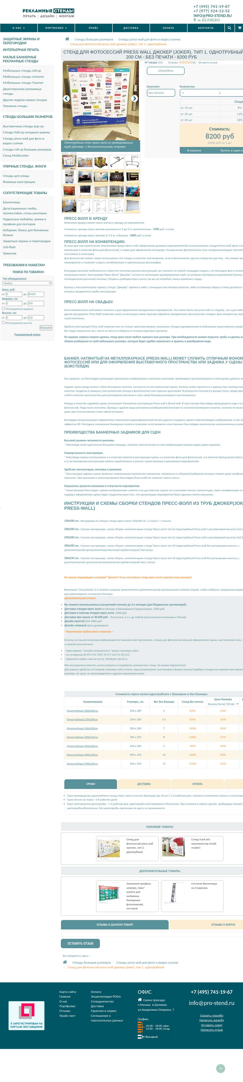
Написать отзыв (212, 1030)
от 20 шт (186, 114)
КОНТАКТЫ (206, 27)
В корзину (194, 150)
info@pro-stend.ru (116, 659)
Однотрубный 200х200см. (82, 710)
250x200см (165, 71)
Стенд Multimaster (16, 155)
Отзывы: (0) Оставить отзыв (192, 62)
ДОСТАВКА (131, 27)
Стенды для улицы (16, 176)
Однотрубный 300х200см (82, 728)
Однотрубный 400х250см (82, 754)
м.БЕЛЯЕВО (207, 20)
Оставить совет (211, 1025)
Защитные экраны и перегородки (26, 241)
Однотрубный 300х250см (82, 737)
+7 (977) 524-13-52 (212, 10)
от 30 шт (186, 120)
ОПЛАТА (168, 27)
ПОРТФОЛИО (56, 27)
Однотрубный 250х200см (82, 719)
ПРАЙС (94, 27)
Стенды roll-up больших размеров (27, 149)
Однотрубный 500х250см (82, 763)
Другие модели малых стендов (25, 100)
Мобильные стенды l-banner (23, 83)
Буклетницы (11, 202)
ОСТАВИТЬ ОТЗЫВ (80, 944)
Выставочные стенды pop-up (23, 126)
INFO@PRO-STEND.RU (213, 15)
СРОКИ (90, 784)
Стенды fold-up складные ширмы (26, 132)
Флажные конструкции (19, 182)
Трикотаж (9, 253)
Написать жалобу (211, 1020)
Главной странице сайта (109, 669)
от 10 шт (186, 108)
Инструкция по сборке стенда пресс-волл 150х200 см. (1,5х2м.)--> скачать (125, 520)
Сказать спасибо (211, 1015)
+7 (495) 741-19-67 (212, 6)
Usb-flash (9, 247)
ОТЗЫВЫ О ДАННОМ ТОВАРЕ (115, 924)
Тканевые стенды (15, 106)
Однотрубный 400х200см (82, 746)
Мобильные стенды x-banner (23, 77)
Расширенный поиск (27, 334)
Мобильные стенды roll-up (22, 71)
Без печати (156, 93)
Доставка (97, 1006)
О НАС (19, 27)
